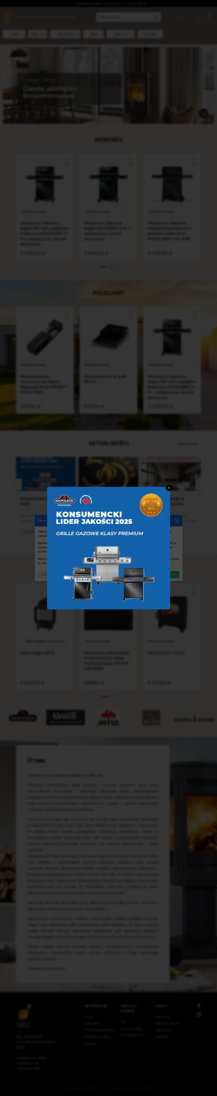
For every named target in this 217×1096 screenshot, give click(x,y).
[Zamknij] (169, 487)
